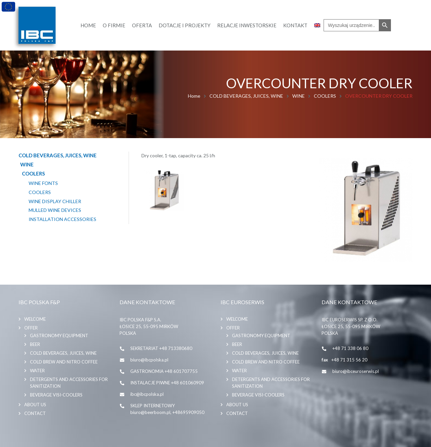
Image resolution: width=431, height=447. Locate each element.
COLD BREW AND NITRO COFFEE (64, 361)
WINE (298, 96)
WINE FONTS (43, 183)
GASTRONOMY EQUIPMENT (59, 335)
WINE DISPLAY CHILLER (55, 201)
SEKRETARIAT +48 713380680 (161, 348)
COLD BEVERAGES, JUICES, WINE (246, 96)
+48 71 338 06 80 (350, 348)
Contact (35, 413)
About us (35, 404)
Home (194, 96)
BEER (35, 344)
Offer (31, 327)
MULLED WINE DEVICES (55, 210)
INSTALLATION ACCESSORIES (62, 219)
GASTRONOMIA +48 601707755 (164, 371)
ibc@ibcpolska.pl (147, 394)
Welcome (35, 319)
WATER (37, 370)
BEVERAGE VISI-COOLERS (56, 394)
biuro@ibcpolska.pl (149, 359)
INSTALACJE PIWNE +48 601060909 (167, 382)
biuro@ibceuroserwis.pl (355, 371)
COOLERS (325, 96)
